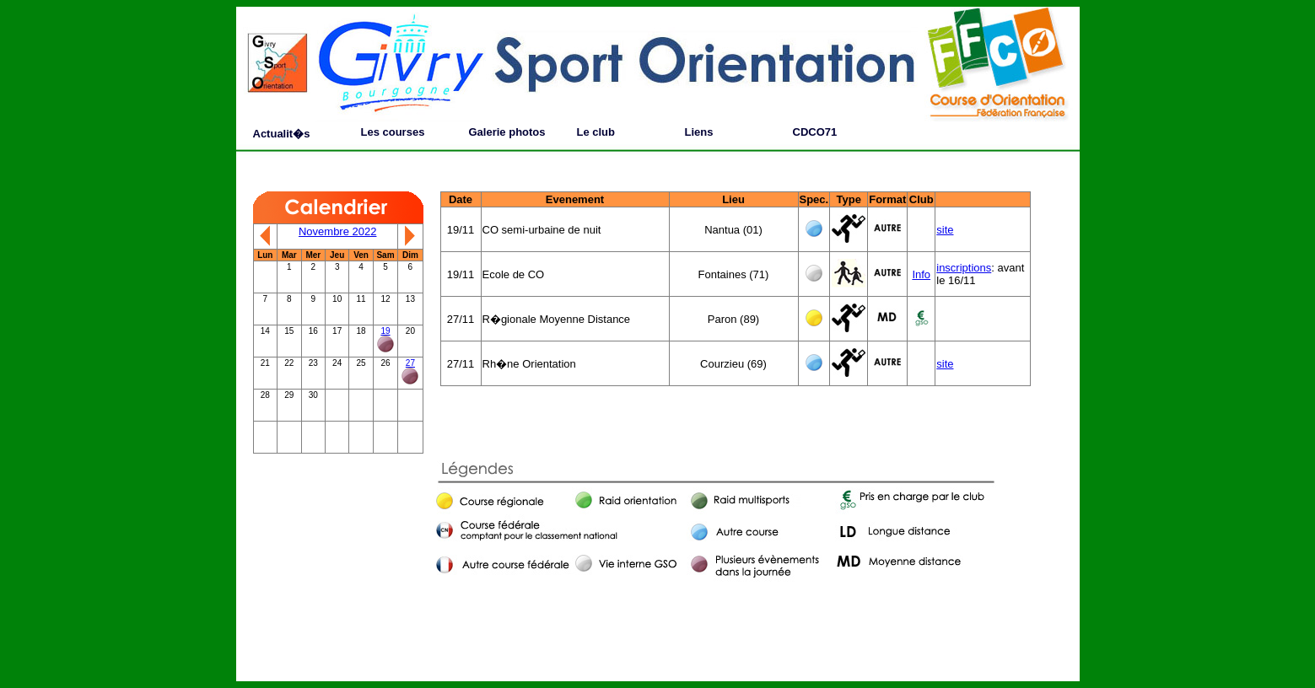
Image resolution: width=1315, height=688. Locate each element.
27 (410, 363)
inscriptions (963, 267)
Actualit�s (281, 133)
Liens (699, 132)
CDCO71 (815, 132)
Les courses (393, 132)
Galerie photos (507, 132)
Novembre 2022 (338, 231)
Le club (596, 132)
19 (385, 331)
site (944, 229)
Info (921, 274)
